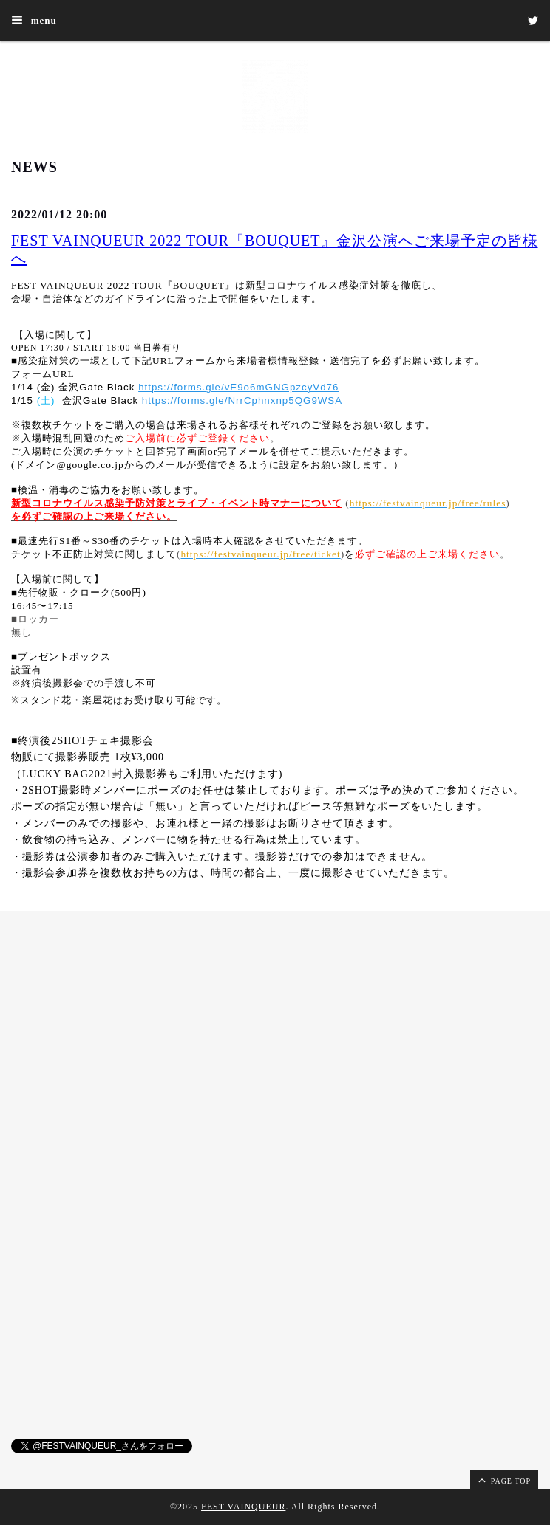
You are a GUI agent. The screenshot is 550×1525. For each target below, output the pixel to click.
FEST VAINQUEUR (243, 1506)
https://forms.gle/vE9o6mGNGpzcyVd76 (238, 387)
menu (34, 20)
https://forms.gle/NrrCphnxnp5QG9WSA (242, 400)
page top (503, 1480)
